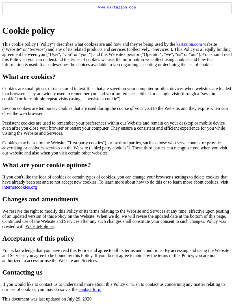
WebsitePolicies (39, 227)
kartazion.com (189, 45)
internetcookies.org (19, 188)
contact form (90, 290)
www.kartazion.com (117, 7)
